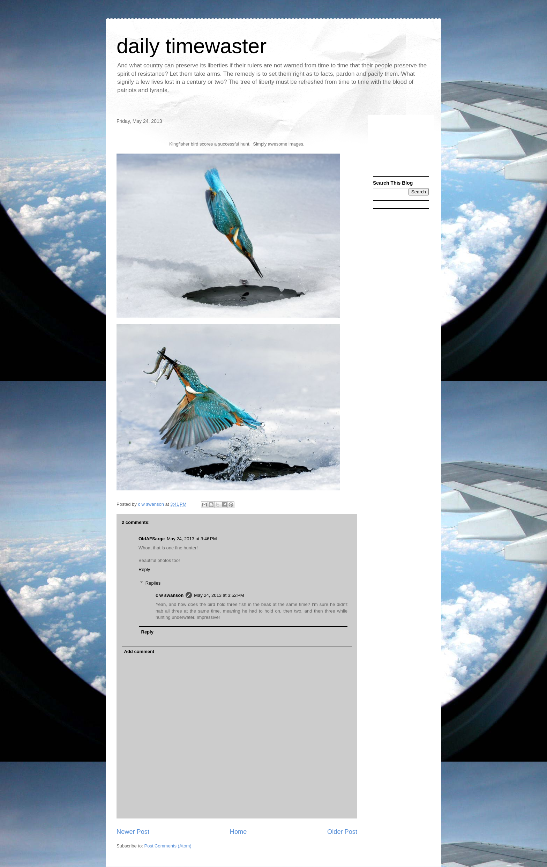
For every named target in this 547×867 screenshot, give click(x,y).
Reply (144, 569)
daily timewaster (192, 46)
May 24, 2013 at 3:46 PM (192, 538)
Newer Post (133, 831)
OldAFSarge (151, 538)
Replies (152, 583)
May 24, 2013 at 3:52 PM (219, 595)
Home (238, 831)
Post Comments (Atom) (168, 846)
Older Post (342, 831)
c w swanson (169, 595)
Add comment (139, 651)
